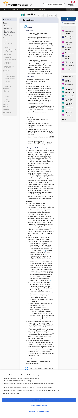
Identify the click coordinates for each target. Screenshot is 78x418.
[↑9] (68, 19)
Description (7, 22)
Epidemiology (8, 25)
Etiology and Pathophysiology (9, 28)
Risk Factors (8, 32)
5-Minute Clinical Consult (28, 15)
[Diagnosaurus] (68, 37)
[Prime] (26, 9)
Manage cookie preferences (39, 411)
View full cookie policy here (10, 393)
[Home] (4, 9)
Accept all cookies (39, 400)
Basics (5, 20)
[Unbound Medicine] (71, 3)
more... (64, 119)
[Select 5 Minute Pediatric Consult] (68, 32)
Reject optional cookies (39, 405)
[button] (42, 9)
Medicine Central (19, 4)
